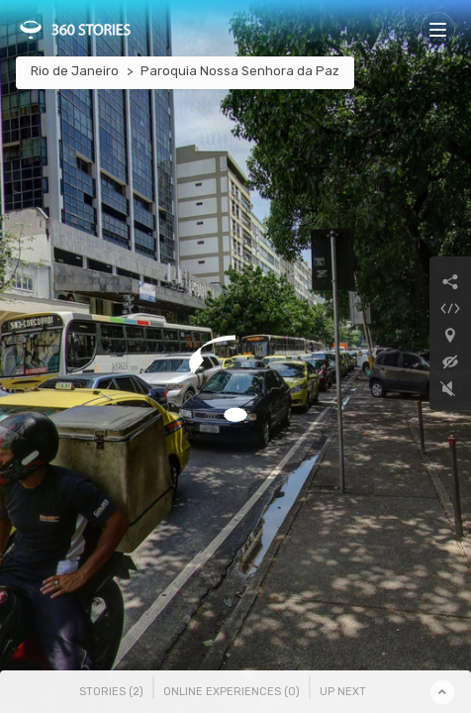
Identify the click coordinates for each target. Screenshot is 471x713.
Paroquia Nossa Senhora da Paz (240, 70)
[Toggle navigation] (438, 29)
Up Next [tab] (343, 691)
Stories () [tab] (111, 691)
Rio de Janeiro (75, 70)
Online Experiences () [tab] (231, 691)
